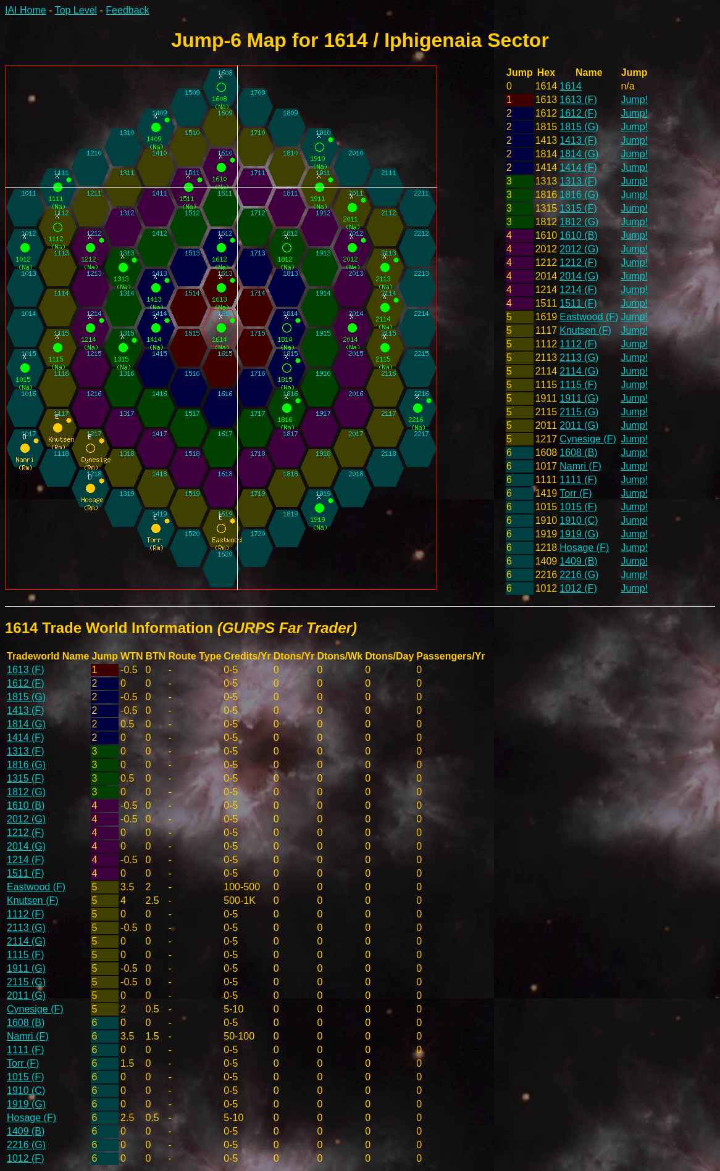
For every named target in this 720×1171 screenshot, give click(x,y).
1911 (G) (578, 398)
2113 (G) (578, 357)
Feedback (127, 10)
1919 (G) (578, 534)
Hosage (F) (584, 547)
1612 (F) (578, 113)
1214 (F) (578, 289)
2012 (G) (578, 249)
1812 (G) (578, 222)
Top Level (76, 10)
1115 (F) (578, 384)
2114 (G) (578, 371)
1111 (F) (578, 479)
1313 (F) (578, 181)
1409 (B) (578, 561)
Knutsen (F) (585, 330)
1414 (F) (578, 167)
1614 (570, 86)
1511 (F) (578, 303)
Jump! (634, 99)
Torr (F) (575, 493)
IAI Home (25, 10)
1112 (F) (578, 344)
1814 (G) (578, 154)
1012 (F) (578, 588)
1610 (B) (578, 235)
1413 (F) (578, 140)
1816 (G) (578, 194)
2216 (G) (578, 574)
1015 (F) (578, 507)
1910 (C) (578, 520)
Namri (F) (580, 466)
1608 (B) (578, 452)
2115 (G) (578, 412)
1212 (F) (578, 262)
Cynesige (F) (587, 439)
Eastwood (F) (588, 317)
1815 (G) (578, 127)
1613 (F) (578, 99)
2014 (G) (578, 276)
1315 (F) (578, 208)
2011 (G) (578, 425)
